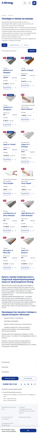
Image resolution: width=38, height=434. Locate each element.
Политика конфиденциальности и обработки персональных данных (27, 409)
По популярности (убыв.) (9, 50)
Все (4, 45)
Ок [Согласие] (28, 430)
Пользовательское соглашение (7, 418)
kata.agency (27, 417)
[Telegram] (31, 384)
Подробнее (7, 87)
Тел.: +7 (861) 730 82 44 (9, 398)
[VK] (24, 384)
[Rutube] (34, 384)
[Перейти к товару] (10, 73)
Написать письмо (10, 378)
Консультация (28, 378)
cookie (12, 429)
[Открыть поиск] (25, 3)
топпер (26, 45)
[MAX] (28, 384)
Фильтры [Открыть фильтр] (32, 50)
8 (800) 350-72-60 (10, 384)
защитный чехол (14, 45)
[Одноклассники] (21, 384)
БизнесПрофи (6, 425)
